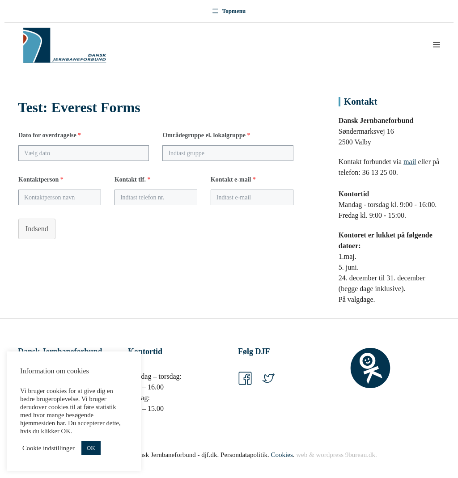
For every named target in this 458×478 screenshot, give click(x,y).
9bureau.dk (360, 454)
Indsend (36, 229)
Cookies (282, 454)
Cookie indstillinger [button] (48, 448)
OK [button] (91, 447)
